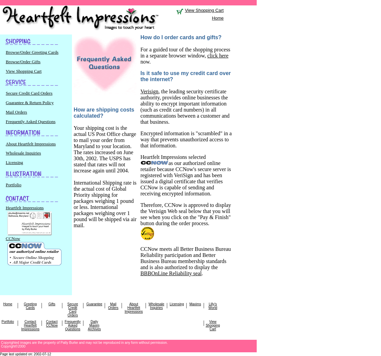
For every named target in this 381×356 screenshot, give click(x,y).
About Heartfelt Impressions (31, 143)
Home (218, 18)
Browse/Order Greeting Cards (32, 52)
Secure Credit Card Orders (29, 93)
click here (218, 55)
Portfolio (13, 184)
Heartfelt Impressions (29, 210)
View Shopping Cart (204, 10)
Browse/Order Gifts (23, 61)
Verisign (149, 91)
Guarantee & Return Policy (30, 102)
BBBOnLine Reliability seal (171, 273)
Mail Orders (16, 112)
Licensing (14, 162)
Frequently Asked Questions (30, 121)
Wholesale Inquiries (23, 153)
